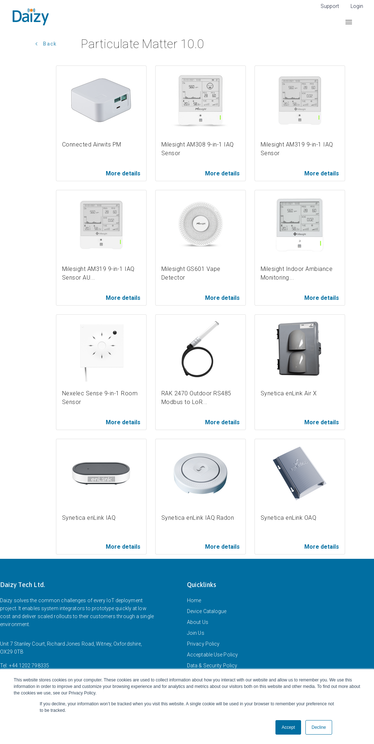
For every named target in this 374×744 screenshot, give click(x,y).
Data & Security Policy (212, 665)
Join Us (195, 633)
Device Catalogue (207, 611)
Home (194, 600)
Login (357, 6)
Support (330, 6)
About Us (197, 622)
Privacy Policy (203, 644)
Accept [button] (288, 727)
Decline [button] (319, 727)
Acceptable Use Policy (212, 655)
